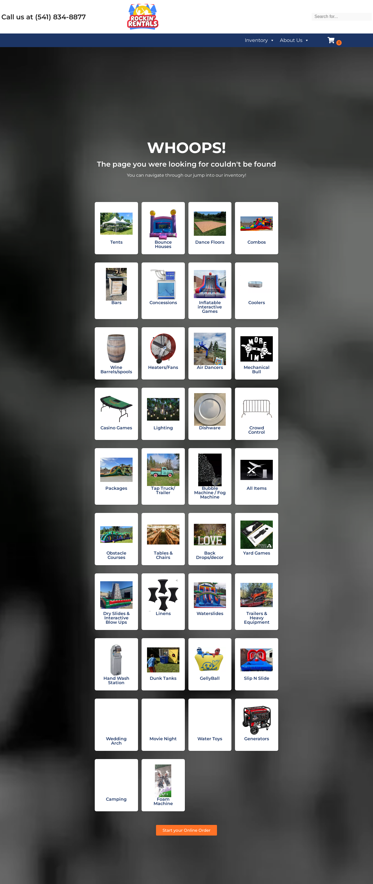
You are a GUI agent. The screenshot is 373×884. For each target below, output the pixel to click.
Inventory (259, 40)
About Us (294, 40)
